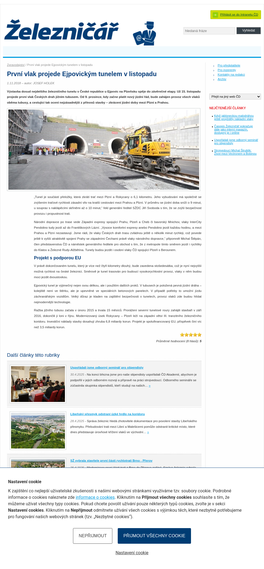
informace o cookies (95, 497)
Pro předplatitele (229, 65)
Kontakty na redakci (231, 74)
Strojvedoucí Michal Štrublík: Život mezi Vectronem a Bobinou (235, 152)
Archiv (222, 79)
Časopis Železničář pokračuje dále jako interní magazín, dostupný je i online (233, 129)
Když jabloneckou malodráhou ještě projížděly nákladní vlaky (234, 117)
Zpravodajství (16, 64)
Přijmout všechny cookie (154, 535)
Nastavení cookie (132, 552)
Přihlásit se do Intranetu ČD (239, 14)
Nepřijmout (93, 535)
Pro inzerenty (227, 70)
